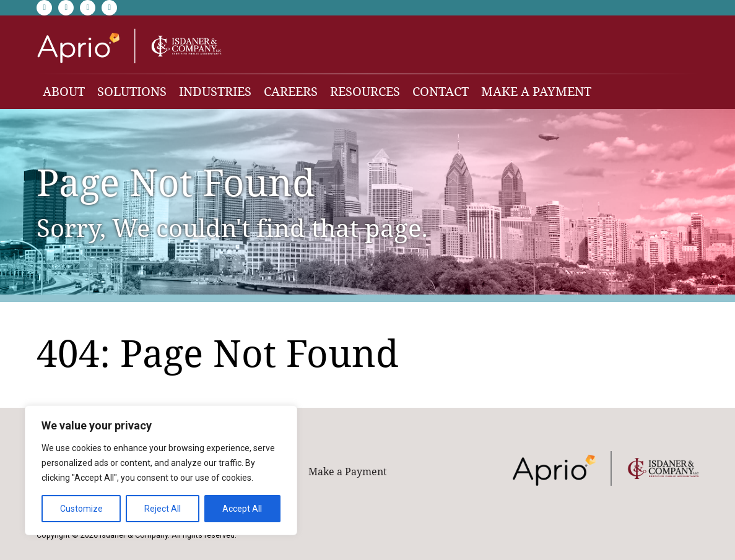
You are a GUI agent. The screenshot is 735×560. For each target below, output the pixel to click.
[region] (161, 470)
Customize (81, 509)
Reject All (162, 509)
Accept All (242, 509)
